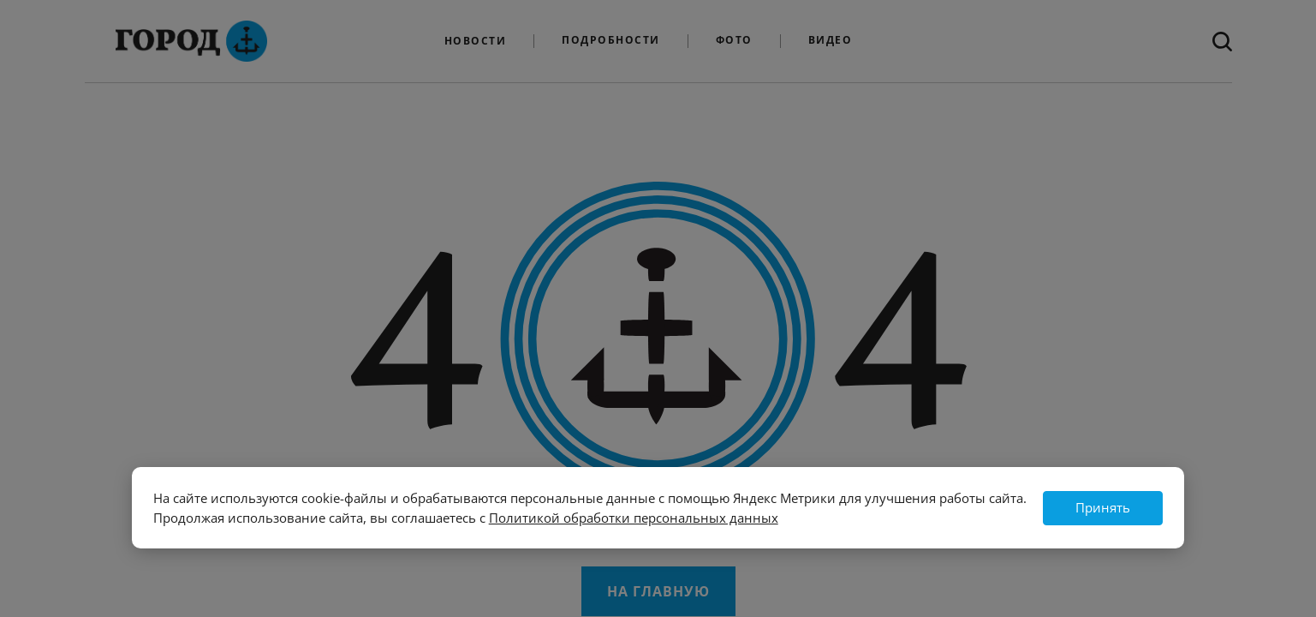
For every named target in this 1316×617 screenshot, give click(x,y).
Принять (1102, 507)
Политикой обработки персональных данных (633, 517)
